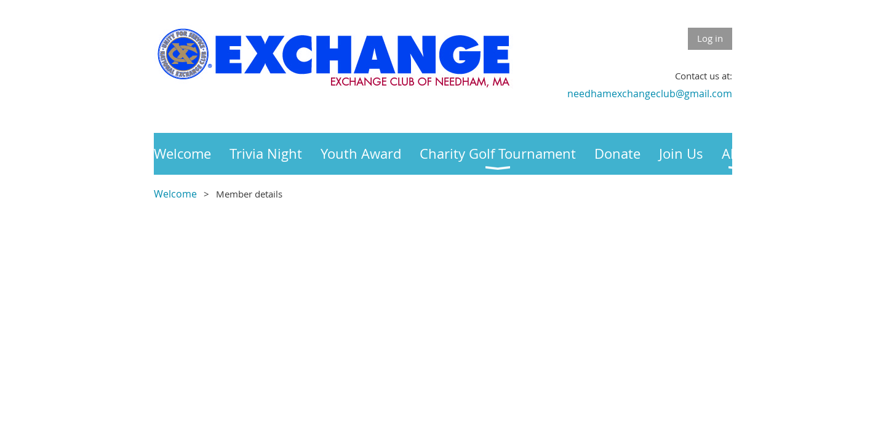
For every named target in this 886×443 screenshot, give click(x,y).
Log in (710, 38)
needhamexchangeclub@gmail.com (649, 93)
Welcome (175, 194)
